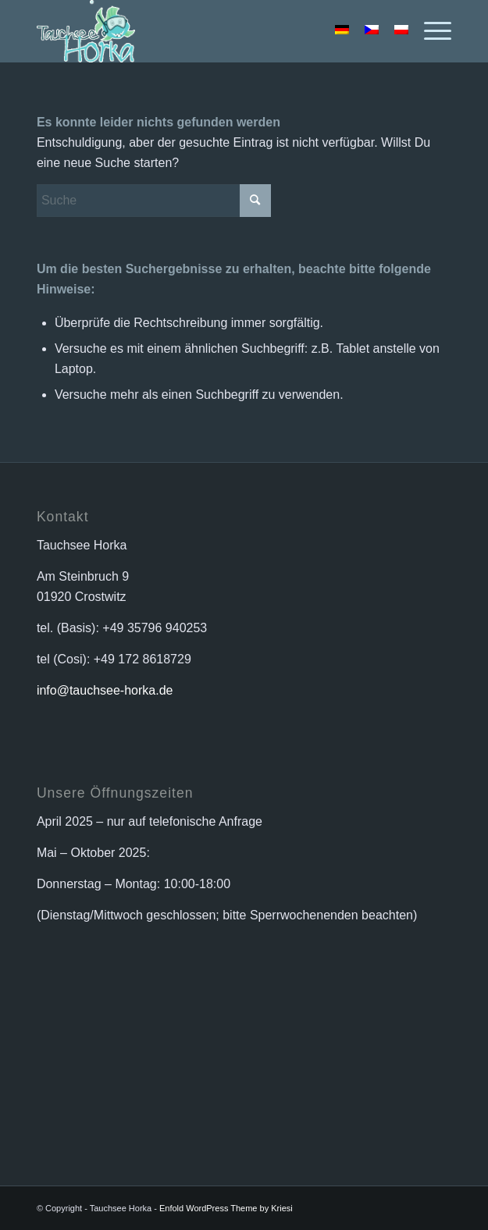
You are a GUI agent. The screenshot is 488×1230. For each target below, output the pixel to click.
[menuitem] (429, 31)
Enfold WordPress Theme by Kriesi (226, 1208)
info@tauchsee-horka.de (105, 690)
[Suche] (154, 200)
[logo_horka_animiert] (203, 31)
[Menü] (429, 31)
